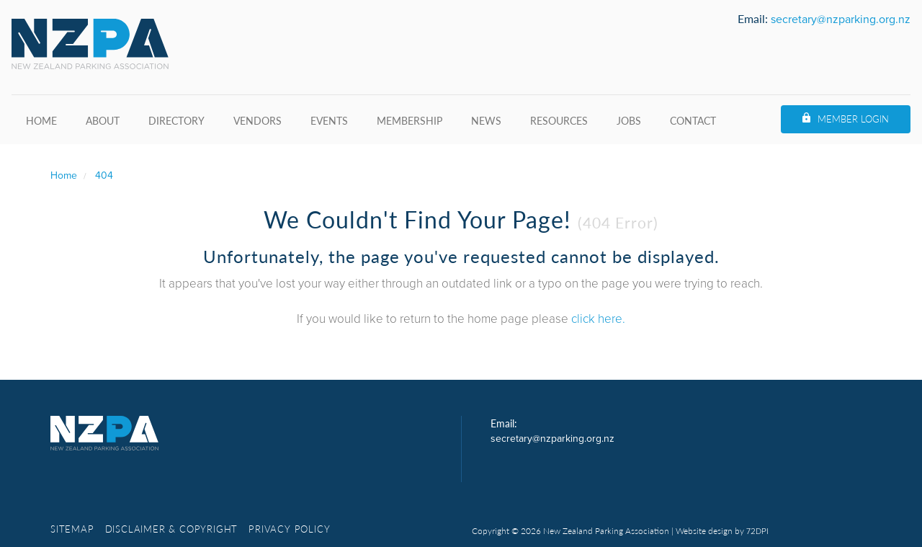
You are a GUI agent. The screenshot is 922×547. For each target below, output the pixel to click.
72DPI (757, 531)
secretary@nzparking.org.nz (840, 19)
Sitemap (72, 528)
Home (41, 120)
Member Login (853, 118)
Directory (176, 120)
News (486, 120)
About (103, 120)
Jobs (629, 120)
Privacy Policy (289, 528)
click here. (598, 318)
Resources (559, 120)
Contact (693, 120)
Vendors (257, 120)
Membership (409, 120)
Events (329, 120)
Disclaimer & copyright (171, 528)
